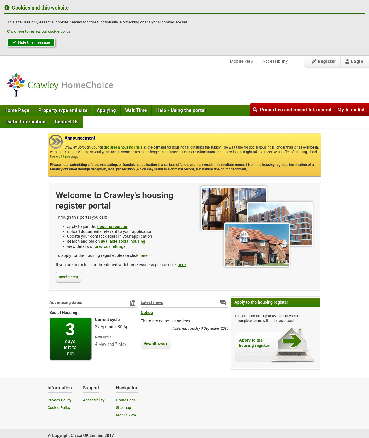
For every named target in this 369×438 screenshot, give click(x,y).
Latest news (152, 302)
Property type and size (63, 110)
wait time (63, 157)
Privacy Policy (59, 400)
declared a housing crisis (123, 147)
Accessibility (275, 61)
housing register (112, 226)
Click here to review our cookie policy (38, 31)
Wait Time (136, 110)
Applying (106, 110)
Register (324, 61)
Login (354, 61)
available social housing (123, 241)
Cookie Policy (59, 407)
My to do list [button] (351, 109)
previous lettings (110, 246)
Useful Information (25, 122)
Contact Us (67, 122)
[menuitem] (17, 110)
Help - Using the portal (181, 110)
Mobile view (242, 61)
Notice (147, 312)
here (143, 255)
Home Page (16, 110)
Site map (123, 407)
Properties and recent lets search (293, 109)
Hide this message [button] (31, 42)
